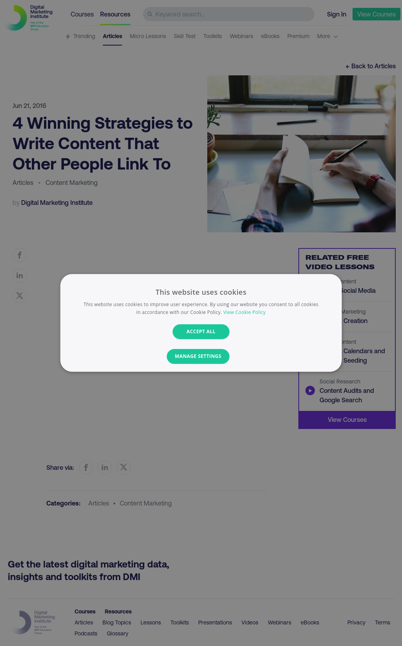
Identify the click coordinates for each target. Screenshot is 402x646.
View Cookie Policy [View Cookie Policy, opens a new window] (244, 312)
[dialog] (201, 323)
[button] (200, 356)
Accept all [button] (201, 331)
